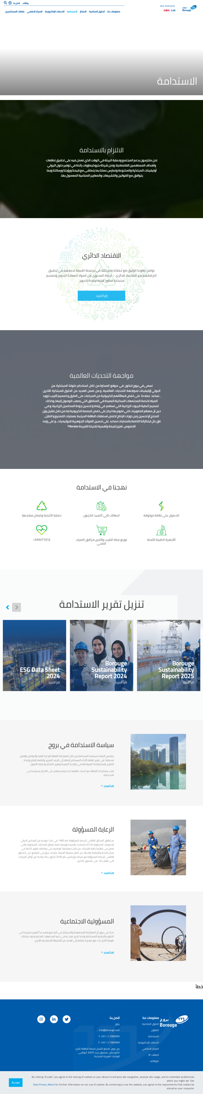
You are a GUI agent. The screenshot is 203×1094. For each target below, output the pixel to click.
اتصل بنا (16, 3)
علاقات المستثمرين (14, 11)
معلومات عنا (113, 11)
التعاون (155, 1030)
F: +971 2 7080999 (109, 1042)
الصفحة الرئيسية (188, 22)
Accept (16, 1082)
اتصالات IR (153, 1054)
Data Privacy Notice (44, 1084)
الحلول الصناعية (97, 11)
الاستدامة (72, 11)
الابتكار (83, 11)
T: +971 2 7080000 (109, 1036)
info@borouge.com (109, 1030)
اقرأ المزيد (109, 887)
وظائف (25, 3)
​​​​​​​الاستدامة (169, 22)
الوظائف (154, 1061)
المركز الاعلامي (34, 11)
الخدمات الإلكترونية (54, 11)
